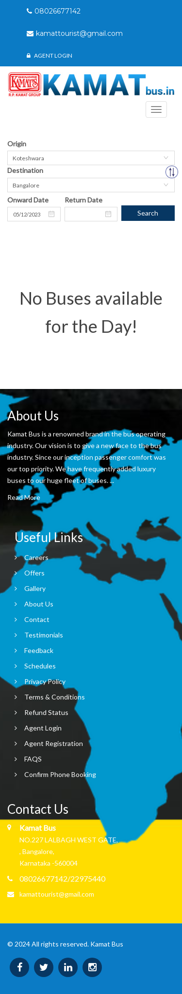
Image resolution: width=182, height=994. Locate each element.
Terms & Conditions (54, 697)
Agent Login (49, 55)
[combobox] (91, 158)
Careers (36, 557)
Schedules (40, 666)
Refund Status (46, 712)
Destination (25, 170)
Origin (16, 144)
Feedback (38, 650)
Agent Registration (53, 743)
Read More (23, 497)
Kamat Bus (106, 944)
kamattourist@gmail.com (56, 894)
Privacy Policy (45, 681)
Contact (37, 619)
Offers (34, 573)
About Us (38, 604)
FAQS (33, 759)
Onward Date (28, 200)
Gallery (35, 588)
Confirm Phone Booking (60, 774)
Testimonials (43, 635)
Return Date (83, 200)
